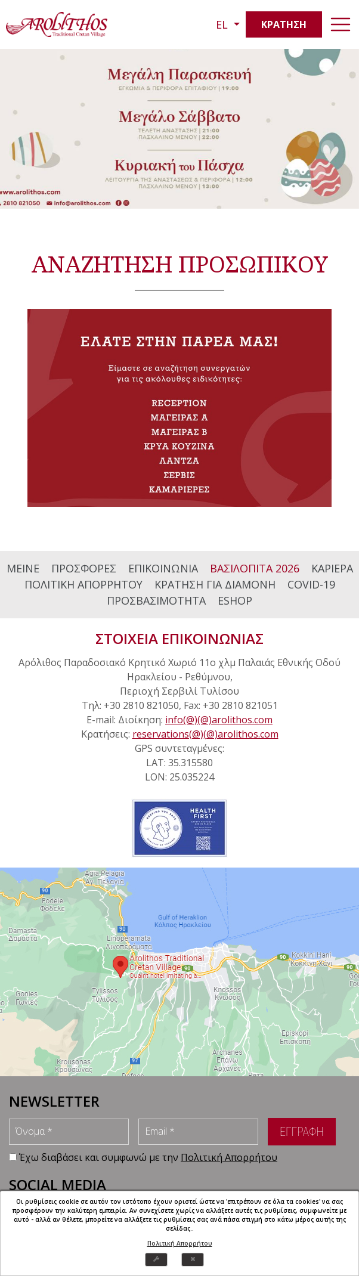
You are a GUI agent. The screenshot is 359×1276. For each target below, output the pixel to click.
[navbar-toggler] (340, 24)
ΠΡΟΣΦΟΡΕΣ (83, 568)
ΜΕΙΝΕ (23, 568)
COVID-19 (311, 584)
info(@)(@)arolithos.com (219, 719)
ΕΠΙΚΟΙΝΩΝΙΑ (163, 568)
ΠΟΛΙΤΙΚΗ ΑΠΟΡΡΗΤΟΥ (83, 584)
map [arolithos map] (179, 972)
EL (223, 24)
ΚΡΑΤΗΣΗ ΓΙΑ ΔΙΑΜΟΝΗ (215, 584)
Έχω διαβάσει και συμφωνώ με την (148, 1157)
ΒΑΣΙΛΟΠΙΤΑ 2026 (254, 568)
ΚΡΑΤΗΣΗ (284, 24)
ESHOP (235, 600)
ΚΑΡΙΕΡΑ (332, 568)
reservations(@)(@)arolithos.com (205, 734)
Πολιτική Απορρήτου (179, 1243)
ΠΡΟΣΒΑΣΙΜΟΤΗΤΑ (156, 600)
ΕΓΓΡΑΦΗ (302, 1132)
